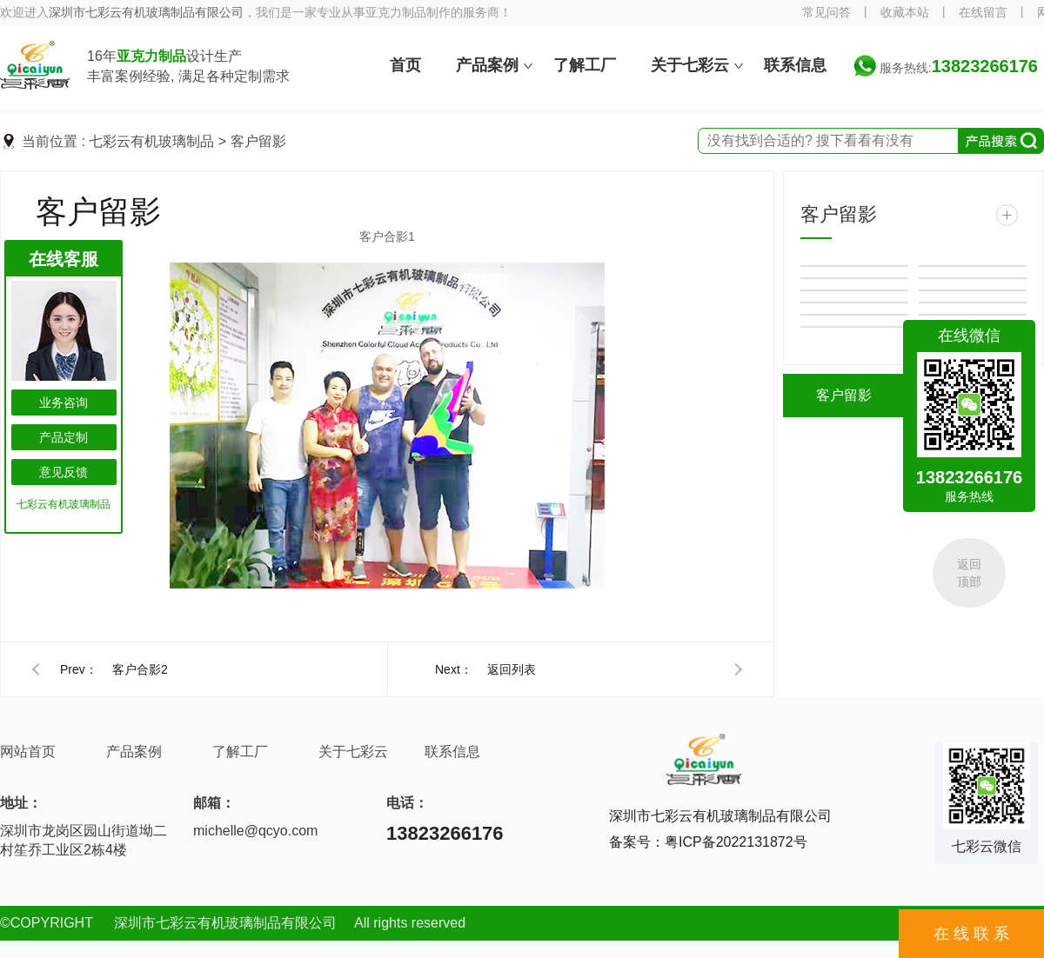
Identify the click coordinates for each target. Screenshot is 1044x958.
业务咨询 (63, 402)
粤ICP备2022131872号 (736, 842)
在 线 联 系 (971, 933)
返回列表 (511, 669)
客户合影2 (140, 669)
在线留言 (983, 12)
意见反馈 (63, 472)
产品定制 (63, 437)
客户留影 (258, 141)
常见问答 (826, 12)
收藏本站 (904, 12)
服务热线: (959, 68)
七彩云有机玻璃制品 (151, 141)
